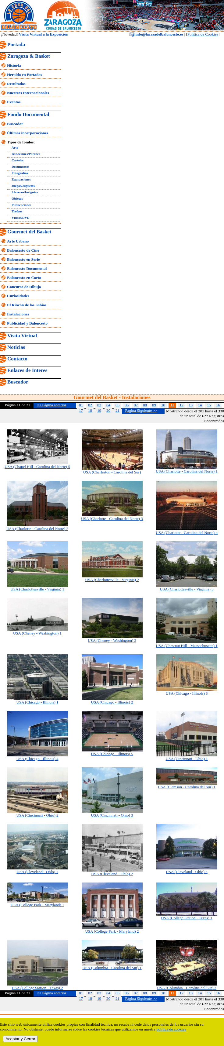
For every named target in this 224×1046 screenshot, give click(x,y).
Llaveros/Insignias (25, 192)
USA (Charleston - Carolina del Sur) (112, 472)
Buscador (15, 124)
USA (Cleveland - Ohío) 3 (186, 871)
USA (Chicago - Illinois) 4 (37, 758)
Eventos (13, 102)
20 (108, 410)
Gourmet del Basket (29, 232)
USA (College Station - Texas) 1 (186, 918)
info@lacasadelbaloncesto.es (156, 34)
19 (99, 410)
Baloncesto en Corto (24, 277)
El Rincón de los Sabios (26, 305)
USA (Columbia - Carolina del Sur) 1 (111, 967)
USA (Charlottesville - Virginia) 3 (186, 589)
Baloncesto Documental (27, 268)
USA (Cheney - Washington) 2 (112, 640)
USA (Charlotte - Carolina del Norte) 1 (187, 471)
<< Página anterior (51, 405)
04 (108, 405)
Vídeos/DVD (21, 217)
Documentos (20, 166)
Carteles (17, 160)
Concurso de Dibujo (24, 286)
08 (145, 405)
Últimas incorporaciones (27, 133)
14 (200, 405)
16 (218, 405)
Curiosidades (18, 296)
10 (163, 405)
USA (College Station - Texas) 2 (37, 988)
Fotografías (20, 173)
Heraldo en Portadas (24, 74)
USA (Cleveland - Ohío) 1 (37, 871)
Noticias (16, 347)
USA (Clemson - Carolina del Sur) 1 (186, 787)
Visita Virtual (22, 336)
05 (117, 405)
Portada (16, 44)
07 (136, 405)
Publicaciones (21, 205)
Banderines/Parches (26, 154)
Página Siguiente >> (141, 410)
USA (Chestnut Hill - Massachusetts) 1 (187, 645)
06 (127, 405)
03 (99, 405)
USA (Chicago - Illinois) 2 (112, 702)
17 (81, 410)
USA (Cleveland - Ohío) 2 (112, 874)
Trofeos (17, 211)
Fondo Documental (28, 114)
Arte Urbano (18, 241)
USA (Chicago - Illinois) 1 (37, 702)
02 (90, 405)
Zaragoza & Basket (28, 56)
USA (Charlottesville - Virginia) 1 (37, 589)
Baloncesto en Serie (23, 259)
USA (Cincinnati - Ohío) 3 (112, 815)
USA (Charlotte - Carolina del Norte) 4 (187, 532)
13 (191, 405)
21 (117, 410)
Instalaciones (18, 314)
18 (90, 410)
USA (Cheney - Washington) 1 (37, 633)
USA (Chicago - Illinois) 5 (112, 754)
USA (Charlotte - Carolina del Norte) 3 (112, 518)
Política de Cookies (202, 34)
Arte (15, 147)
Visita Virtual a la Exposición (43, 34)
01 (81, 405)
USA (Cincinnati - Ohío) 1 (187, 758)
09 (154, 405)
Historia (14, 65)
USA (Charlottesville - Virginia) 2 (112, 579)
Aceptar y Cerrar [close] (20, 1039)
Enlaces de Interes (27, 370)
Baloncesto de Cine (23, 250)
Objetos (17, 198)
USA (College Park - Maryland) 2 (112, 931)
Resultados (16, 83)
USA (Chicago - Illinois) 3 (187, 693)
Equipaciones (21, 179)
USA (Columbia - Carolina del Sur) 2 (186, 988)
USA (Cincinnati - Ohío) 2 (37, 815)
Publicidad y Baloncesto (27, 323)
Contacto (17, 359)
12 (181, 405)
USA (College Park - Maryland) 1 (37, 905)
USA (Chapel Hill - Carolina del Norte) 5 (37, 466)
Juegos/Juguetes (23, 186)
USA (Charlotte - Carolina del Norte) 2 (37, 528)
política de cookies (171, 1029)
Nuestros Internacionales (28, 93)
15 (209, 405)
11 (172, 405)
